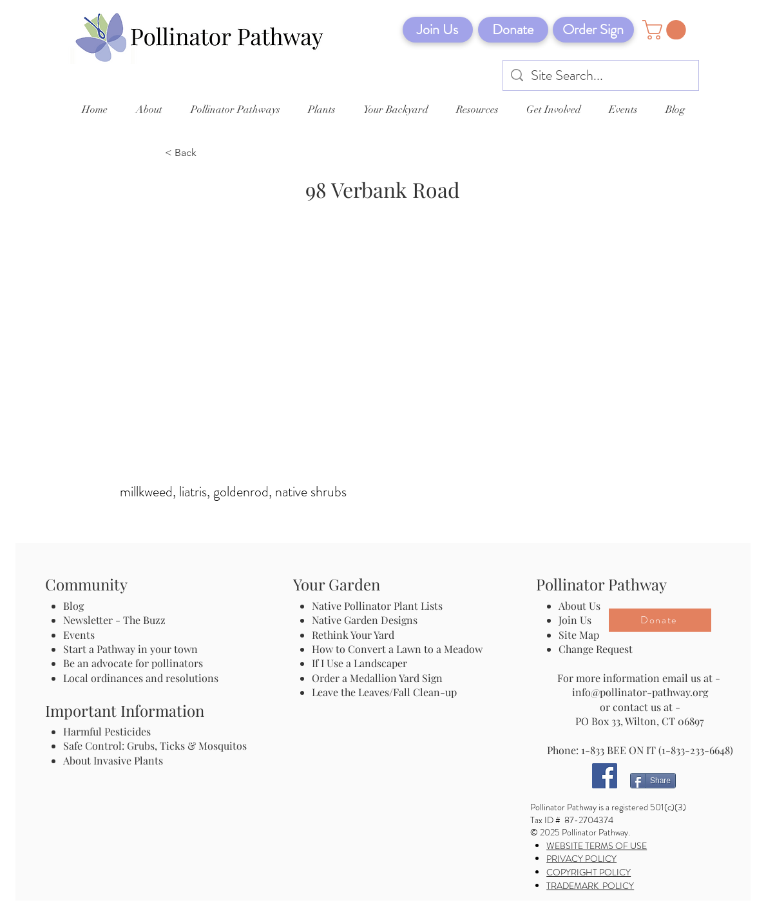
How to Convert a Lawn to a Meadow (397, 649)
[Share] (653, 780)
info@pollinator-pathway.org (640, 692)
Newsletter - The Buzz (114, 620)
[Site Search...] (601, 76)
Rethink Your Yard (353, 634)
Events (79, 634)
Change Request (596, 649)
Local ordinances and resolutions (140, 678)
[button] (666, 30)
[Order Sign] (593, 30)
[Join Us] (438, 30)
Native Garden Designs (364, 620)
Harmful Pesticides (107, 731)
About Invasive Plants (113, 760)
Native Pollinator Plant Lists (377, 605)
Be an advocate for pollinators (133, 663)
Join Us (575, 620)
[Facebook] (604, 775)
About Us (579, 605)
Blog (76, 605)
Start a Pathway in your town (130, 649)
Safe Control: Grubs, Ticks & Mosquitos (155, 745)
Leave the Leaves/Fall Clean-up (384, 692)
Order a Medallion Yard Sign (377, 678)
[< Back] (207, 153)
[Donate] (513, 30)
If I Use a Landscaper (359, 663)
